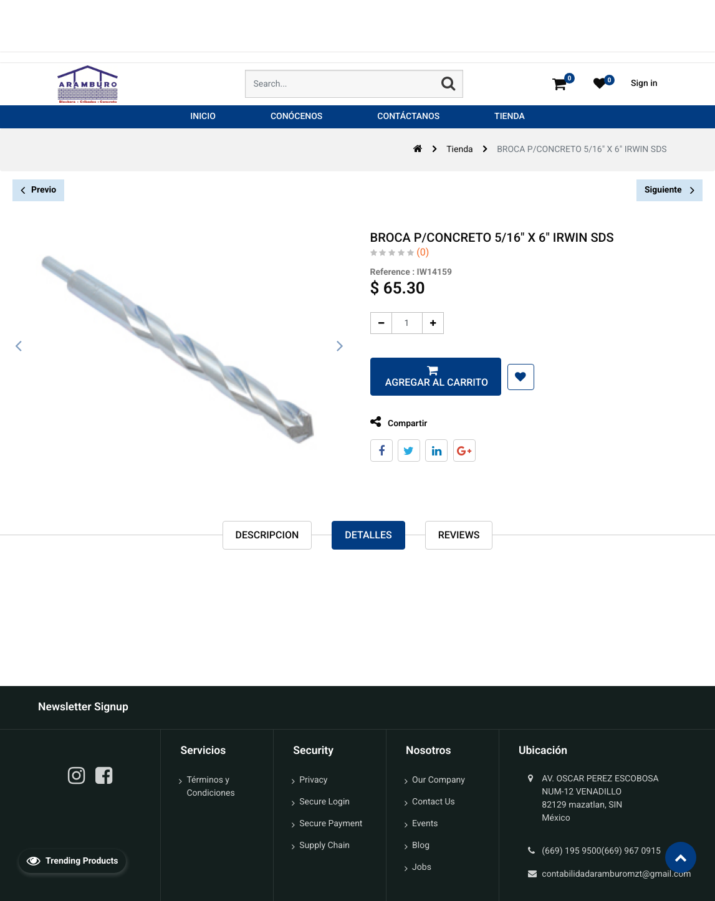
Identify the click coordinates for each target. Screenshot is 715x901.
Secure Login (324, 802)
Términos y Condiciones (210, 786)
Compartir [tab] (384, 422)
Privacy (313, 780)
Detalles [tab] (368, 536)
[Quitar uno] (366, 323)
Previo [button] (38, 190)
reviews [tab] (459, 536)
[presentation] (18, 346)
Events (425, 824)
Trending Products (72, 860)
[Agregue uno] (418, 323)
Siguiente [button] (669, 190)
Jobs (421, 867)
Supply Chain (324, 846)
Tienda (459, 150)
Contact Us (433, 802)
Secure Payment (330, 824)
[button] (505, 377)
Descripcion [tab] (267, 536)
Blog (420, 846)
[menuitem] (203, 116)
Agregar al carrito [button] (421, 382)
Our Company (438, 780)
